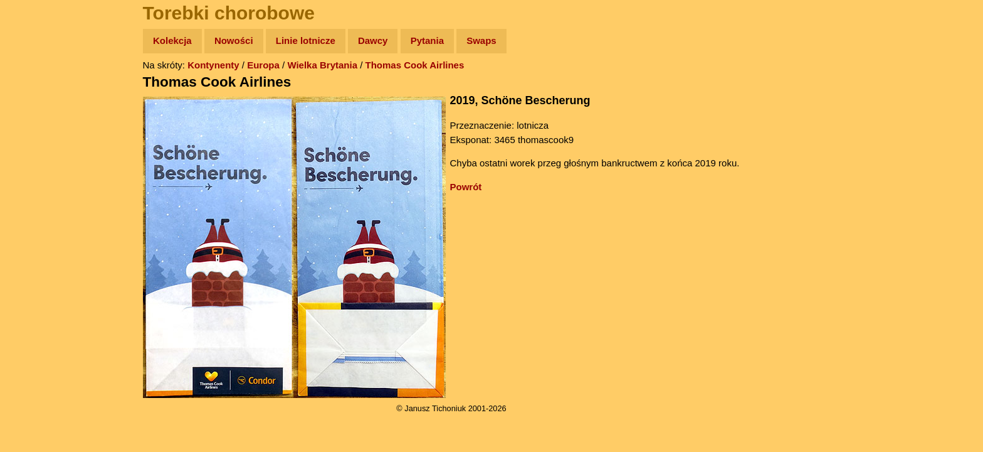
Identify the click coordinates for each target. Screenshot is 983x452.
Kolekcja (172, 40)
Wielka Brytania (322, 65)
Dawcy (373, 40)
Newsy (36, 137)
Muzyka (38, 186)
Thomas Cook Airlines (415, 65)
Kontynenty (213, 65)
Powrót (466, 186)
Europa (263, 65)
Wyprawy (41, 89)
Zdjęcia (37, 114)
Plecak (36, 210)
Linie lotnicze (305, 40)
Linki (32, 234)
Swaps (481, 40)
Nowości (233, 40)
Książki (37, 162)
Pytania (427, 40)
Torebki (37, 259)
